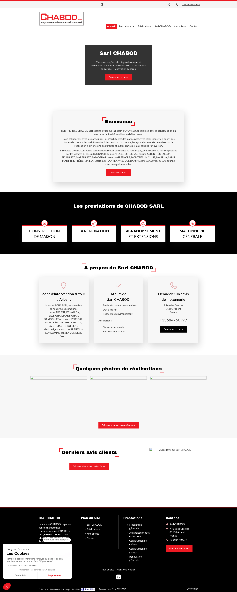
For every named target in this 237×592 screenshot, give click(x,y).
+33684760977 (173, 320)
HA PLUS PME (120, 589)
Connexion (192, 588)
